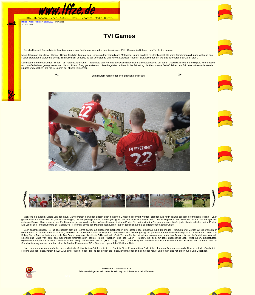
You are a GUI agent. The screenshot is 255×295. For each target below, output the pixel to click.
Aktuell (31, 22)
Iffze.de (24, 22)
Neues (39, 22)
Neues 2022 (48, 22)
